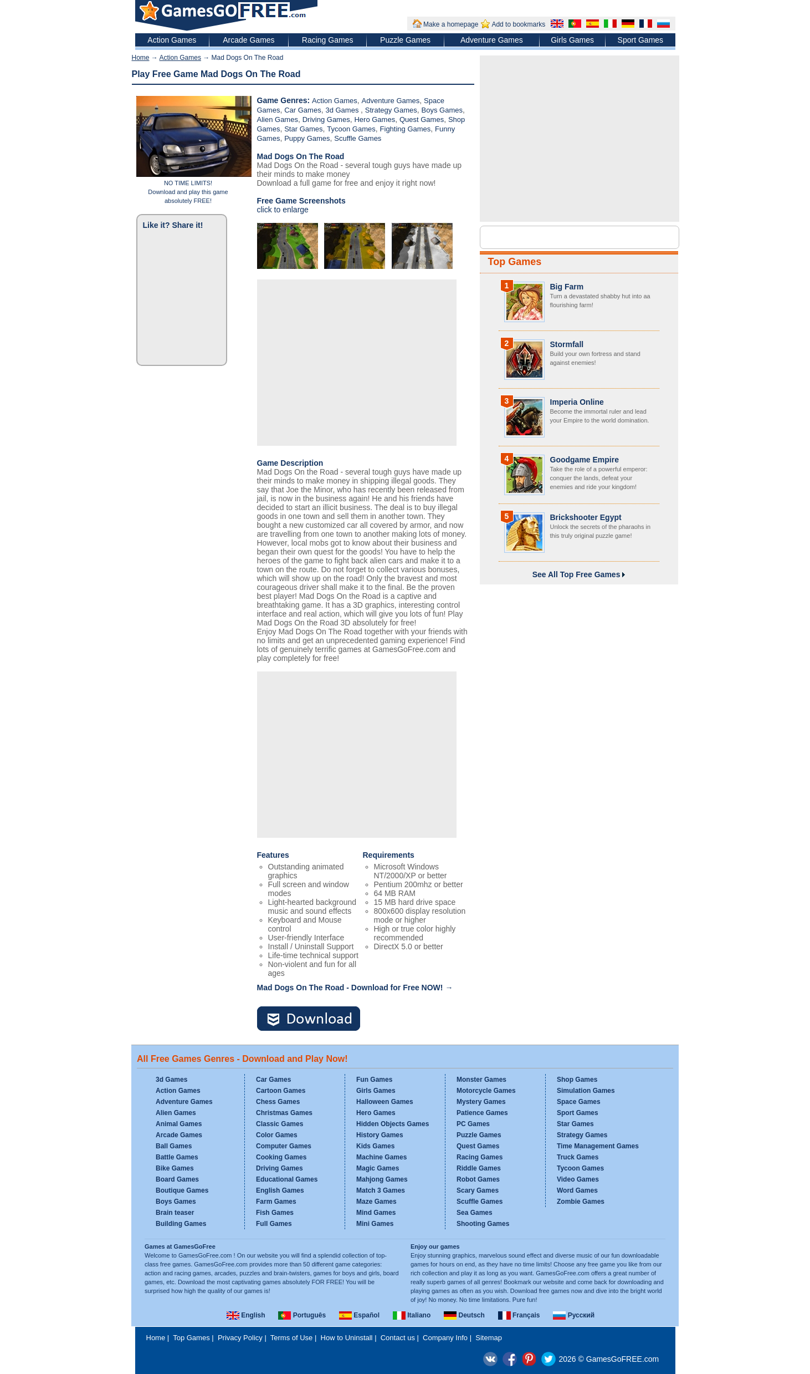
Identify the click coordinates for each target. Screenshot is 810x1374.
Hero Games (374, 119)
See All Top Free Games (579, 574)
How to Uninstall (347, 1338)
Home (141, 58)
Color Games (277, 1135)
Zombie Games (580, 1201)
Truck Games (577, 1157)
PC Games (473, 1124)
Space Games (579, 1102)
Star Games (303, 129)
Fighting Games (405, 129)
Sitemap (488, 1338)
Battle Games (177, 1157)
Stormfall (567, 344)
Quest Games (421, 119)
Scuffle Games (357, 138)
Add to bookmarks (518, 24)
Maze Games (376, 1201)
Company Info (445, 1338)
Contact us (398, 1338)
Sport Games (640, 39)
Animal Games (179, 1124)
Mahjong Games (382, 1179)
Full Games (274, 1224)
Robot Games (478, 1179)
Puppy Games (307, 138)
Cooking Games (281, 1157)
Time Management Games (598, 1146)
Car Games (302, 110)
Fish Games (275, 1213)
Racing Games (327, 39)
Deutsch (464, 1315)
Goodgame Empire (584, 459)
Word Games (577, 1190)
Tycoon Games (351, 129)
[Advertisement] (357, 362)
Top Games (515, 261)
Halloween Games (384, 1102)
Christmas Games (284, 1113)
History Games (379, 1135)
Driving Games (326, 119)
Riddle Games (479, 1168)
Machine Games (381, 1157)
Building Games (181, 1224)
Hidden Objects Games (392, 1124)
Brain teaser (175, 1213)
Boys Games (442, 110)
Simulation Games (586, 1091)
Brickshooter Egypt (586, 517)
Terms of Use (291, 1338)
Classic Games (279, 1124)
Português (302, 1315)
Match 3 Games (380, 1190)
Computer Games (283, 1146)
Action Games (171, 39)
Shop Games (577, 1079)
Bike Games (175, 1168)
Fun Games (374, 1079)
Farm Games (276, 1201)
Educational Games (286, 1179)
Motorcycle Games (486, 1091)
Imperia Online (577, 402)
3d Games (343, 110)
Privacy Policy (240, 1338)
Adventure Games (491, 39)
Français (519, 1315)
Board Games (177, 1179)
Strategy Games (391, 110)
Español (359, 1315)
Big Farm (567, 286)
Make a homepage (450, 24)
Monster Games (481, 1079)
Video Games (578, 1179)
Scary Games (478, 1190)
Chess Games (278, 1102)
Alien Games (277, 119)
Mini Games (374, 1224)
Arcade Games (248, 39)
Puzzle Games (405, 39)
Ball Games (174, 1146)
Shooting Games (483, 1224)
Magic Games (377, 1168)
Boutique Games (182, 1190)
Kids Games (375, 1146)
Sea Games (475, 1213)
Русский (573, 1315)
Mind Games (376, 1213)
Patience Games (482, 1113)
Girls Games (572, 39)
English (246, 1315)
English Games (280, 1190)
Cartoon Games (280, 1091)
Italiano (411, 1315)
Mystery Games (481, 1102)
